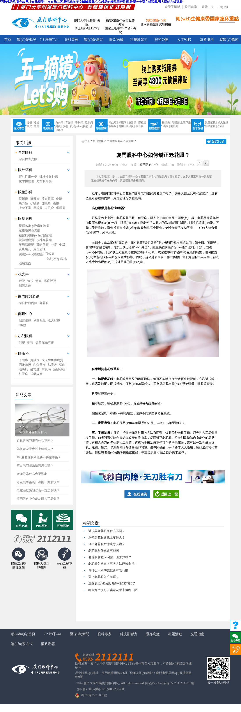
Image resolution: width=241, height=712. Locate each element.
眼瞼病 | (113, 126)
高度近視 (50, 281)
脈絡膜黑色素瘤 (29, 230)
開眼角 (174, 126)
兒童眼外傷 (44, 181)
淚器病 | (132, 122)
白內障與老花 (115, 141)
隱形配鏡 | (211, 126)
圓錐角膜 (25, 364)
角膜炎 (34, 360)
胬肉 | (122, 126)
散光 (38, 281)
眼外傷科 (25, 170)
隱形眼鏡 (25, 320)
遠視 (36, 122)
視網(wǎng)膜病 (56, 259)
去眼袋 (49, 208)
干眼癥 (23, 360)
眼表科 (23, 353)
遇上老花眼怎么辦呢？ (103, 577)
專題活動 (175, 634)
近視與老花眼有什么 (33, 432)
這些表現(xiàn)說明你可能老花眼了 (111, 583)
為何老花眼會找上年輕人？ (106, 537)
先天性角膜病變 (52, 360)
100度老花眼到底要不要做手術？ (39, 457)
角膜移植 (59, 369)
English (223, 7)
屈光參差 (25, 285)
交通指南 (197, 634)
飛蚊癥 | (113, 122)
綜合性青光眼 (28, 159)
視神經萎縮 (44, 240)
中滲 (62, 244)
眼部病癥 (116, 39)
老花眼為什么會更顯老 (32, 474)
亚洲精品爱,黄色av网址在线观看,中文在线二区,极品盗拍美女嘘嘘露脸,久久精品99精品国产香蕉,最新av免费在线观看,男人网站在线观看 (91, 1)
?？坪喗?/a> (49, 39)
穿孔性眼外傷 (28, 176)
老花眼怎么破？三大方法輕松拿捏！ (112, 563)
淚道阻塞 (48, 198)
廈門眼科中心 (149, 164)
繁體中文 (208, 7)
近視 (22, 281)
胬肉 (62, 364)
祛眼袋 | (166, 122)
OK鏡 (221, 126)
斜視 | (58, 126)
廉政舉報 (48, 644)
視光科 (23, 274)
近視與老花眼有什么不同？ (106, 531)
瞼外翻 (23, 203)
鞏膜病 (46, 369)
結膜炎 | (130, 126)
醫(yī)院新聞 (93, 39)
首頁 (7, 39)
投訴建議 (191, 7)
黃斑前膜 (42, 244)
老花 (36, 126)
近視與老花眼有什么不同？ (35, 440)
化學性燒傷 (26, 181)
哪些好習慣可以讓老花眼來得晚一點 (112, 590)
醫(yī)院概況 (26, 39)
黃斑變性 (39, 249)
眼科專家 (71, 39)
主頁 (87, 141)
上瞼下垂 (25, 208)
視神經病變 (26, 240)
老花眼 (44, 303)
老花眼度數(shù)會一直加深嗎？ (109, 557)
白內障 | (59, 122)
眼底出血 (25, 263)
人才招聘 (184, 39)
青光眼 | (69, 122)
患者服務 (207, 39)
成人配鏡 (223, 122)
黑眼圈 (176, 122)
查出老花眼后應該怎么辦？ (35, 465)
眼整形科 (25, 192)
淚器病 (23, 198)
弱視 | (66, 126)
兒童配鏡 (39, 320)
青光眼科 (25, 152)
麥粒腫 (142, 122)
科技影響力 (139, 39)
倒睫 (59, 198)
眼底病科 (25, 218)
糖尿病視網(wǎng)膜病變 (35, 235)
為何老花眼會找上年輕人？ (35, 449)
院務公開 (161, 39)
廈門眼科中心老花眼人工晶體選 (38, 498)
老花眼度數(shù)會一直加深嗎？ (38, 490)
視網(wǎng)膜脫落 (31, 254)
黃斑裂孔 (25, 249)
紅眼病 (89, 122)
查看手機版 (172, 7)
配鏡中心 (25, 314)
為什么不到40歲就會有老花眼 (108, 570)
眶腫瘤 (60, 208)
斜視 (22, 342)
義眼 (56, 203)
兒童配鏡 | (211, 122)
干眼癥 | (79, 122)
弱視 (30, 342)
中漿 (54, 244)
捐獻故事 (36, 374)
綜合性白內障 (28, 303)
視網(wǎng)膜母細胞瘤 (34, 225)
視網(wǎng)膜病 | (79, 126)
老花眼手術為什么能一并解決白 (38, 482)
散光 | (30, 126)
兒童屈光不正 (44, 342)
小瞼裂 (34, 203)
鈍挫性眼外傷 (48, 176)
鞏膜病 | (123, 122)
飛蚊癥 (50, 253)
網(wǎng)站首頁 (23, 634)
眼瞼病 (23, 369)
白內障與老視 (28, 296)
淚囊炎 (34, 198)
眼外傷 (140, 126)
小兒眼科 (25, 336)
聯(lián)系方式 (22, 644)
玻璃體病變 (26, 244)
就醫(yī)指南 (229, 39)
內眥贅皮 (39, 364)
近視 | (30, 122)
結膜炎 (52, 364)
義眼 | (166, 126)
